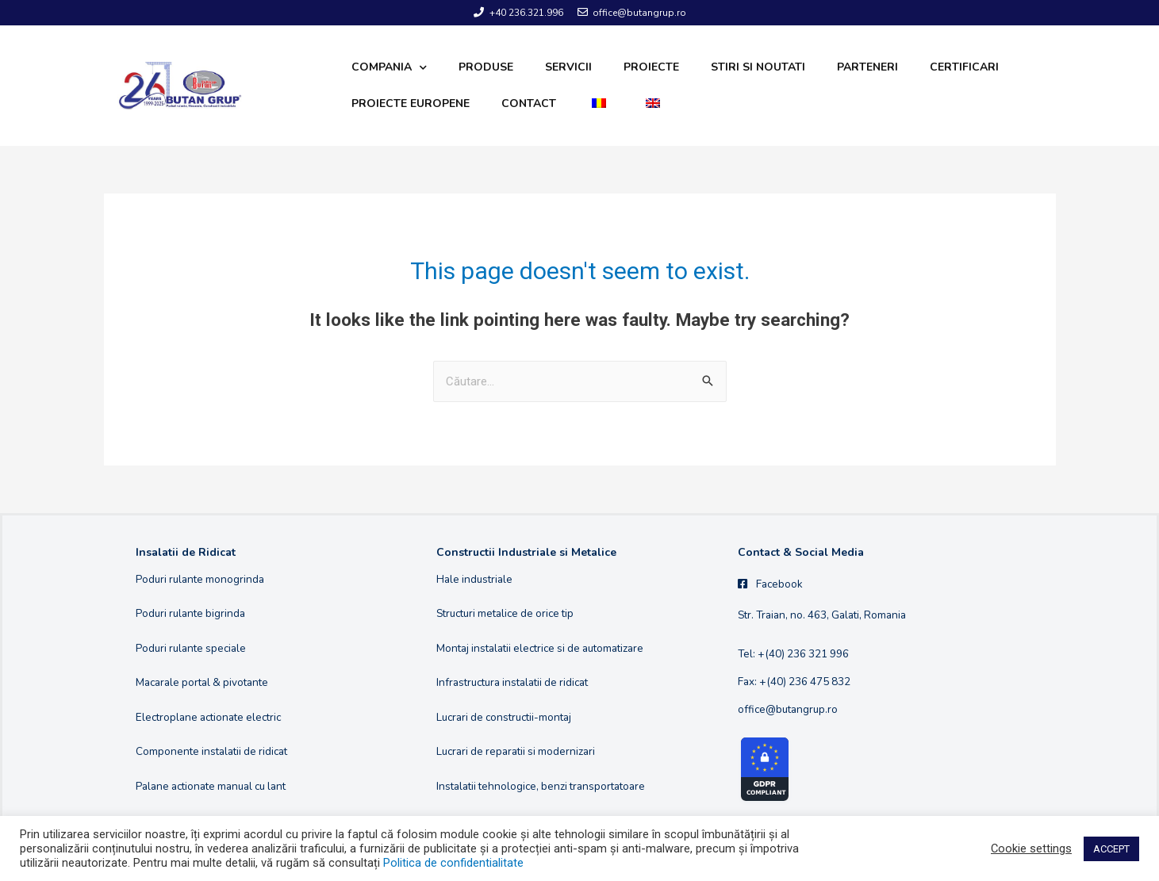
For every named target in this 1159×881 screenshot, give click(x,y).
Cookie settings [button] (1031, 848)
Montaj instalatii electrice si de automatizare (539, 648)
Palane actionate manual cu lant (211, 786)
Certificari (964, 67)
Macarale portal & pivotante (202, 682)
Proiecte (651, 67)
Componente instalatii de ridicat (211, 751)
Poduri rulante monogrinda (200, 579)
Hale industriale (474, 579)
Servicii (568, 67)
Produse (486, 67)
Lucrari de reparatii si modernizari (515, 751)
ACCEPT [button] (1111, 849)
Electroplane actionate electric (208, 717)
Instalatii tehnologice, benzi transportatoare (540, 786)
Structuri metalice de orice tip (505, 613)
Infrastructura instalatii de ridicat (512, 682)
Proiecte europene (410, 103)
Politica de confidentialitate (453, 863)
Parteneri (867, 67)
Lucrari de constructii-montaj (503, 717)
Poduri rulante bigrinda (190, 613)
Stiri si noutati (758, 67)
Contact (528, 103)
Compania (389, 68)
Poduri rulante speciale (191, 648)
